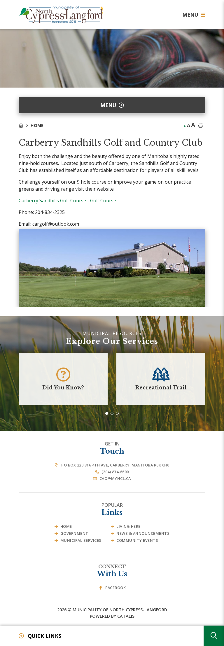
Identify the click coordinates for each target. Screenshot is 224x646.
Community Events (137, 540)
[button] (106, 413)
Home (37, 125)
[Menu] (193, 14)
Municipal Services (81, 540)
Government (74, 533)
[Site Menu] (112, 105)
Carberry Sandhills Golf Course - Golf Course (67, 200)
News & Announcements (142, 533)
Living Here (128, 526)
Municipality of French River (61, 14)
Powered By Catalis (112, 616)
